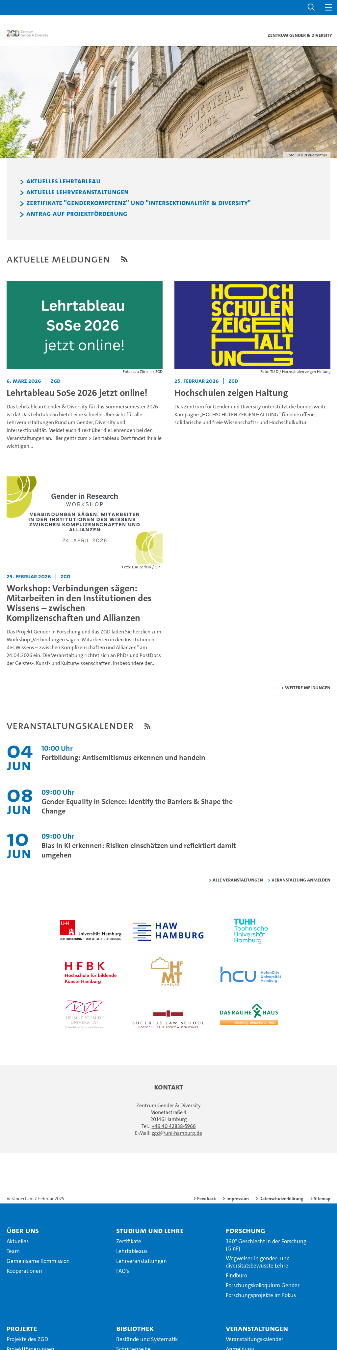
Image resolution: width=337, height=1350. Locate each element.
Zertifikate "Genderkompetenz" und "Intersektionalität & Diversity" (138, 203)
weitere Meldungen (307, 688)
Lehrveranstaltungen (141, 1262)
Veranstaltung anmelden (301, 880)
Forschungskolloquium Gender (262, 1286)
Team (13, 1252)
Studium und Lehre (150, 1231)
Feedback (206, 1199)
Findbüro (236, 1276)
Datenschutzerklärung (281, 1199)
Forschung (245, 1231)
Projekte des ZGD (27, 1340)
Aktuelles (18, 1242)
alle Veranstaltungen (238, 880)
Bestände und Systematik (147, 1340)
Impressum (237, 1199)
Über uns (23, 1231)
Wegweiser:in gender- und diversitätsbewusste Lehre (258, 1263)
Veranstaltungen (257, 1329)
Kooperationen (24, 1271)
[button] (311, 7)
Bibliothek (135, 1329)
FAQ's (122, 1271)
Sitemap (322, 1199)
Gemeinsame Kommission (38, 1262)
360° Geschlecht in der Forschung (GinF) (266, 1246)
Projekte (22, 1329)
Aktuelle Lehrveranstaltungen (77, 193)
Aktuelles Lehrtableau (63, 182)
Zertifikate (128, 1242)
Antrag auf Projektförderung (76, 214)
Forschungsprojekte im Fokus (261, 1296)
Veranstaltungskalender (254, 1340)
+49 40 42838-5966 (174, 1127)
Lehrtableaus (131, 1252)
